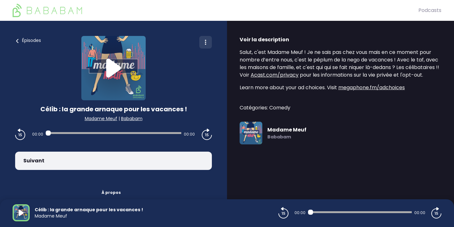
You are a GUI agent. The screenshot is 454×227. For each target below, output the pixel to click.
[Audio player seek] (113, 133)
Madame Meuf (101, 118)
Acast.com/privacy (275, 75)
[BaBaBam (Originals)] (215, 10)
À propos (111, 192)
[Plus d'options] (205, 42)
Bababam (132, 118)
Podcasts (429, 10)
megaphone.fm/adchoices (371, 87)
